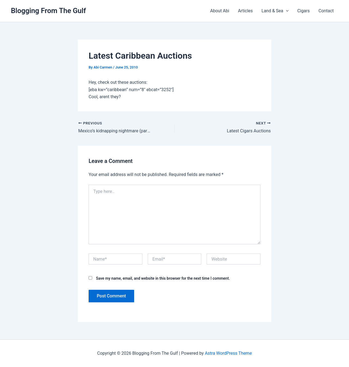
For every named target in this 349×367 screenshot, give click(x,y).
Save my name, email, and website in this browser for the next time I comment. (163, 278)
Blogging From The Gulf (48, 11)
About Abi (219, 10)
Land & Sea (274, 11)
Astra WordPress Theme (228, 353)
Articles (245, 10)
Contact (326, 10)
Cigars (303, 10)
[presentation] (286, 11)
